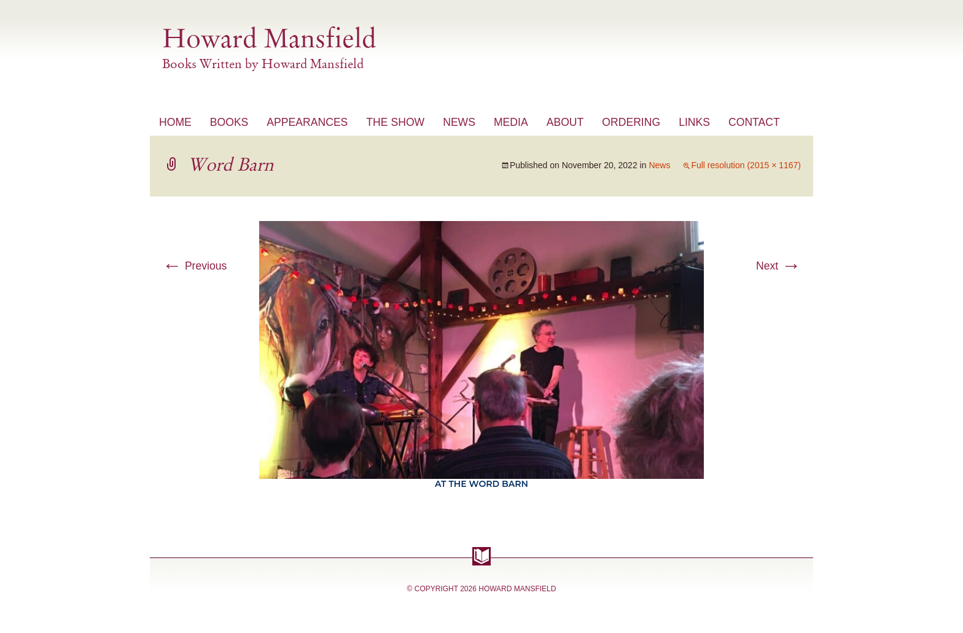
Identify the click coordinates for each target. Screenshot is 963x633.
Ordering (631, 122)
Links (694, 122)
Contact (754, 122)
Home (175, 122)
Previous (194, 266)
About (565, 122)
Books (229, 122)
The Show (395, 122)
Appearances (307, 122)
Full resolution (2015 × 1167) (746, 165)
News (459, 122)
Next (778, 266)
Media (511, 122)
